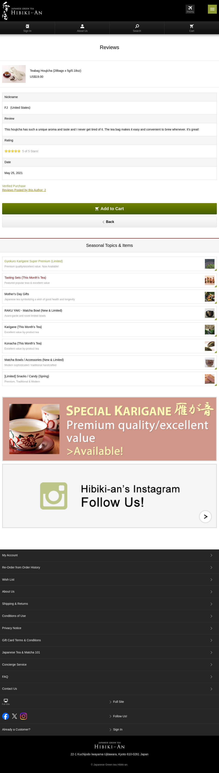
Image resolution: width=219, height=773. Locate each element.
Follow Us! (120, 716)
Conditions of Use (14, 616)
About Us (82, 28)
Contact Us (9, 688)
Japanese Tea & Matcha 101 (21, 652)
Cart (191, 28)
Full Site (118, 701)
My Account (10, 555)
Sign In (27, 28)
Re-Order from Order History (21, 567)
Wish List (8, 579)
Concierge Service (14, 664)
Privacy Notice (11, 628)
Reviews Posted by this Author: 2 (24, 190)
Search (137, 28)
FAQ (5, 676)
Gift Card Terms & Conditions (21, 640)
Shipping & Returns (15, 603)
